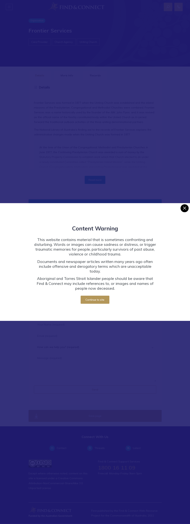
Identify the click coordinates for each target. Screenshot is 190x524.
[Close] (184, 208)
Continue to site (94, 299)
